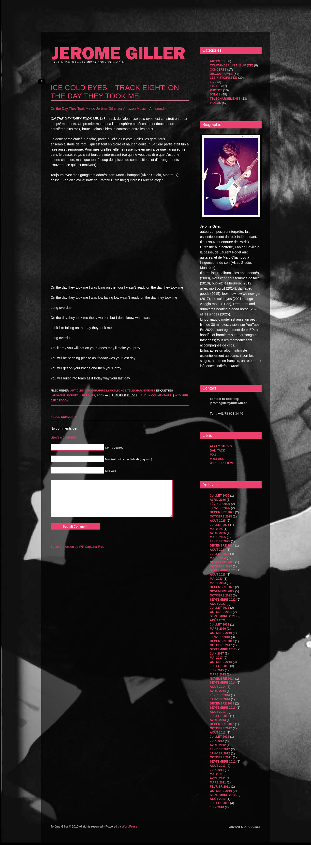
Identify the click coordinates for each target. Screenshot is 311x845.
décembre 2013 (222, 703)
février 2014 (220, 695)
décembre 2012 (222, 724)
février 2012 (220, 749)
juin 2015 (217, 670)
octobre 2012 (221, 728)
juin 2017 (217, 653)
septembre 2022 (223, 599)
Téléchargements (141, 390)
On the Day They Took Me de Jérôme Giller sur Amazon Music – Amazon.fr (108, 108)
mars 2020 (218, 628)
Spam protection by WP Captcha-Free (77, 546)
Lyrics (111, 390)
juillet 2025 (219, 525)
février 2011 (220, 786)
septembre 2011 (223, 761)
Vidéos (215, 103)
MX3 (213, 454)
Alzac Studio (221, 446)
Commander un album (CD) (231, 65)
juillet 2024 (219, 554)
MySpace (217, 459)
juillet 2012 (219, 736)
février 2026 (220, 504)
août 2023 (218, 574)
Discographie (95, 390)
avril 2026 (218, 499)
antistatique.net (248, 826)
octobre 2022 (221, 595)
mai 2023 (216, 578)
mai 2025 (216, 529)
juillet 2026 (219, 495)
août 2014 (218, 687)
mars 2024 (218, 558)
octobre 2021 (221, 612)
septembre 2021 (223, 616)
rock (100, 395)
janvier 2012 (220, 753)
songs (121, 390)
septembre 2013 (223, 707)
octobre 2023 (221, 566)
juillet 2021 (219, 624)
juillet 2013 (219, 716)
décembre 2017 (222, 641)
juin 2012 (217, 741)
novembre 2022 (222, 591)
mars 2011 (218, 782)
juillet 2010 (219, 803)
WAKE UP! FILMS (222, 463)
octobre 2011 (221, 757)
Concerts (218, 69)
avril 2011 (218, 778)
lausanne (58, 395)
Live (213, 82)
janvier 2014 (220, 699)
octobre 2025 (221, 516)
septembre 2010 (223, 795)
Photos (216, 90)
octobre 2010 (221, 791)
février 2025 (220, 541)
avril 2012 (218, 745)
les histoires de (223, 77)
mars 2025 (218, 537)
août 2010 (218, 799)
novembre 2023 (222, 562)
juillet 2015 (219, 666)
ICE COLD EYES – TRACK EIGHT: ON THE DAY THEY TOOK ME (115, 91)
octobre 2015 (221, 662)
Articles (77, 390)
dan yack (217, 450)
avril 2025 (218, 533)
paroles (88, 395)
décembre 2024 (222, 545)
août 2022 (218, 604)
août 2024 (218, 549)
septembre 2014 (223, 682)
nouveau (74, 395)
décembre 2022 (222, 587)
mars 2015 (218, 674)
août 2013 (218, 712)
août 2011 (218, 765)
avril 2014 (218, 691)
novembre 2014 (222, 678)
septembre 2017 (223, 649)
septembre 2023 (223, 570)
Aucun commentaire (156, 395)
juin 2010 (217, 807)
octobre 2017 (221, 645)
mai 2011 (216, 774)
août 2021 (218, 620)
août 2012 (218, 732)
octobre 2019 (221, 633)
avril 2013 (218, 720)
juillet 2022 (219, 608)
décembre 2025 (222, 512)
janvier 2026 (220, 508)
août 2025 (218, 520)
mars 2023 (218, 583)
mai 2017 (216, 657)
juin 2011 (217, 770)
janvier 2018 (220, 637)
